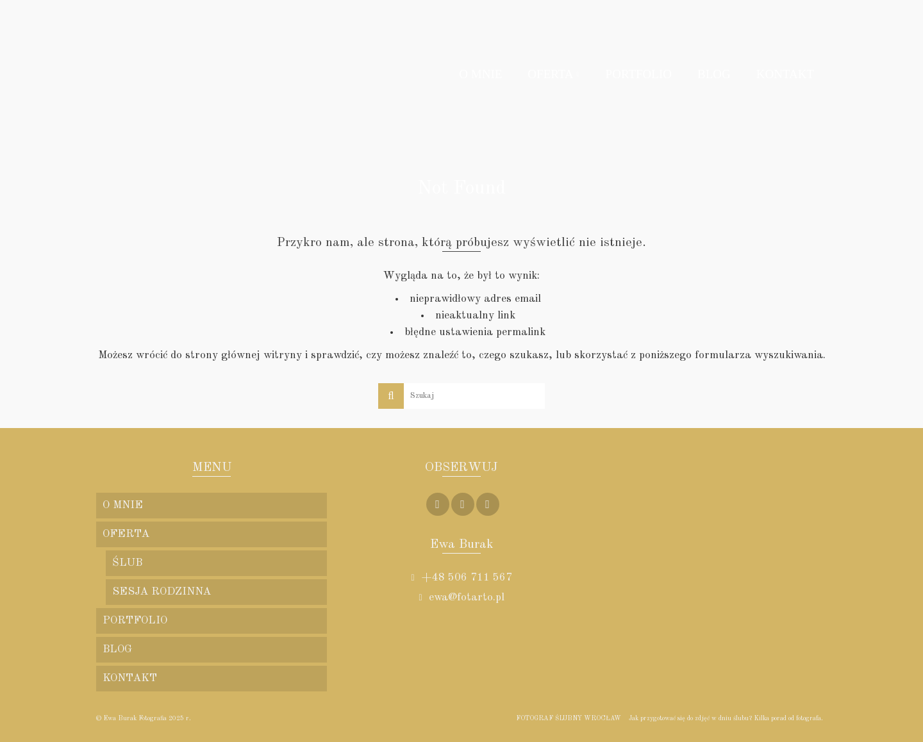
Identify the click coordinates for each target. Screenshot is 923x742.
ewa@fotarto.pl (461, 597)
